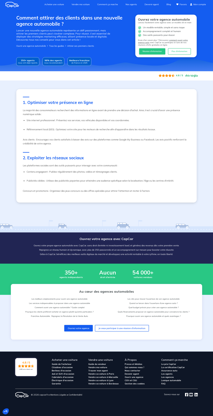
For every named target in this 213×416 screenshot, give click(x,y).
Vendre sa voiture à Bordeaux (103, 383)
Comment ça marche (107, 4)
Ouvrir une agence (134, 377)
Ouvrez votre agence (78, 328)
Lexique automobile (171, 380)
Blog (168, 4)
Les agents (167, 374)
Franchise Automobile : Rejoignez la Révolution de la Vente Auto (59, 316)
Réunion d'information (152, 51)
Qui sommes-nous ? (134, 367)
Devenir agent (152, 4)
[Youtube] (190, 395)
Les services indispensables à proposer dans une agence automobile (59, 303)
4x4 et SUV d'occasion (63, 374)
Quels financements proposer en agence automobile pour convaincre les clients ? (153, 312)
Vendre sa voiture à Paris (101, 374)
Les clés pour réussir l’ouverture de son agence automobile (154, 299)
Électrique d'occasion (62, 380)
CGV (127, 380)
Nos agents (131, 4)
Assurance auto (169, 370)
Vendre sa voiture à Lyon (100, 380)
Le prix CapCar (168, 364)
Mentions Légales (58, 394)
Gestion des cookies (135, 383)
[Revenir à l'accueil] (13, 4)
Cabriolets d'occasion (62, 377)
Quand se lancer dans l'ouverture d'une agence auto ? (153, 303)
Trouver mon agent (98, 370)
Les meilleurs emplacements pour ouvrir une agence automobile (59, 299)
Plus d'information (179, 51)
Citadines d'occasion (62, 367)
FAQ (163, 383)
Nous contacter (132, 370)
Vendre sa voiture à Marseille (103, 377)
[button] (5, 411)
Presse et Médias (133, 364)
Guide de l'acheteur (62, 364)
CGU (135, 380)
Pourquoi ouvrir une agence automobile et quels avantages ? (153, 316)
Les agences (167, 377)
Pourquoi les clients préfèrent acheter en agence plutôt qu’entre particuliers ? (59, 312)
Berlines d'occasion (61, 370)
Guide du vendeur (97, 364)
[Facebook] (186, 395)
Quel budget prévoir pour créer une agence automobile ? (154, 307)
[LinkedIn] (195, 395)
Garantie (56, 383)
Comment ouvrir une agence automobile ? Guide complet (59, 307)
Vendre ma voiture (81, 4)
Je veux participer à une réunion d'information (121, 328)
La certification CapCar (173, 367)
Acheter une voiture (54, 4)
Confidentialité (75, 394)
